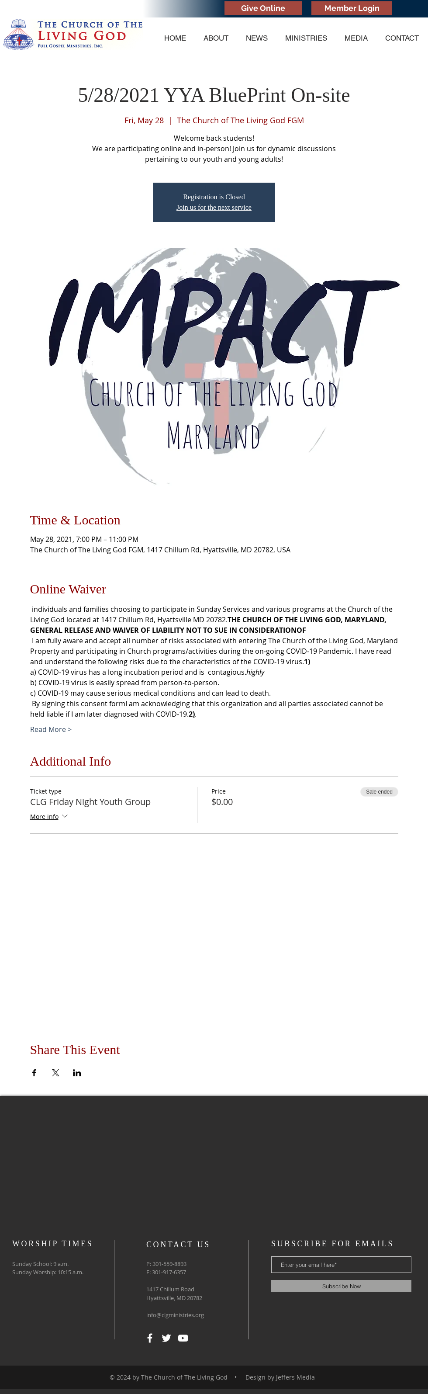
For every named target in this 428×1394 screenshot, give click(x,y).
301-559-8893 (169, 1264)
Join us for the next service (214, 207)
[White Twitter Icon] (166, 1338)
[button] (216, 38)
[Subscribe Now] (341, 1286)
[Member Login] (351, 8)
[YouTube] (183, 1338)
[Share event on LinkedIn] (77, 1072)
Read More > (51, 729)
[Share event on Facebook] (34, 1072)
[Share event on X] (56, 1072)
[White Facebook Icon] (150, 1338)
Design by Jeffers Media (280, 1377)
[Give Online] (263, 8)
